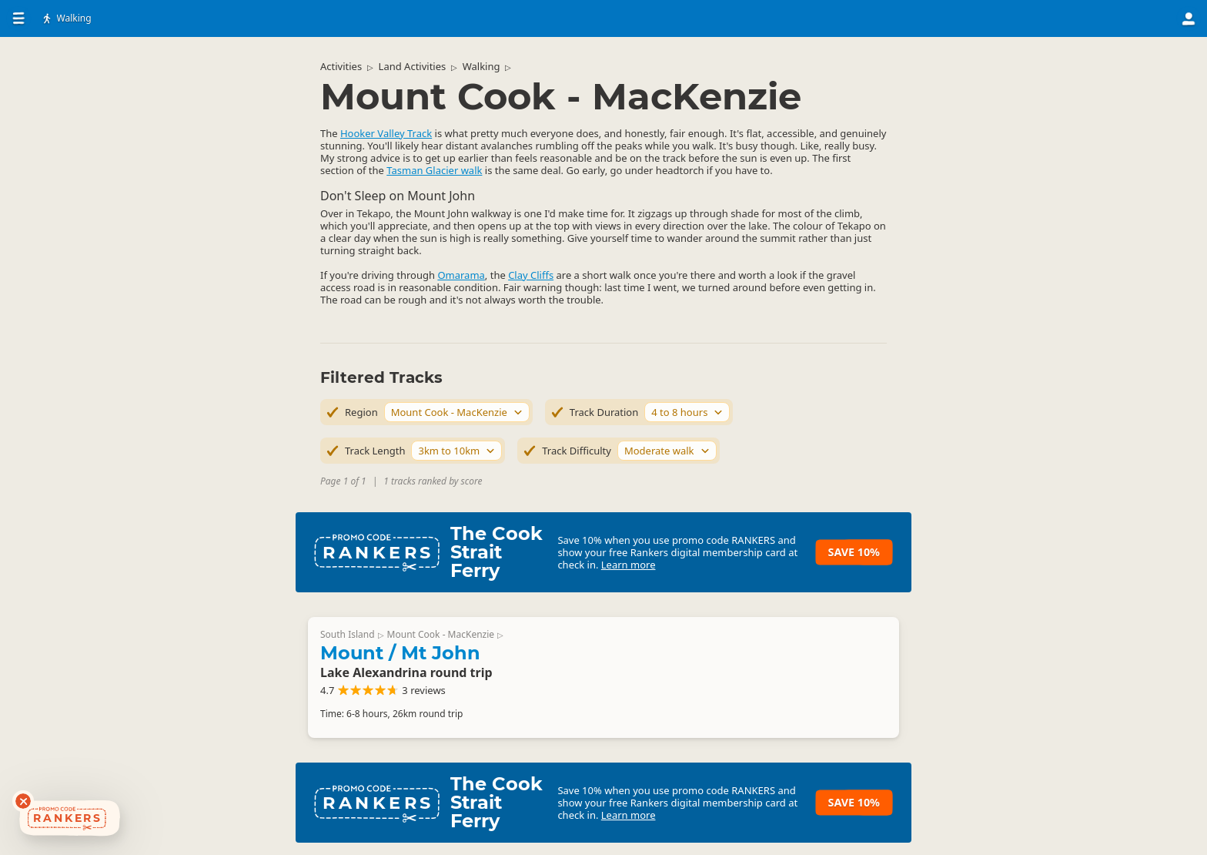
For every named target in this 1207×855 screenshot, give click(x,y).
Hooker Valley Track (386, 133)
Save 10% (854, 552)
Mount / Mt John (400, 653)
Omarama (460, 275)
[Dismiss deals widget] (23, 801)
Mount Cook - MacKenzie (441, 634)
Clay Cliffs (530, 275)
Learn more (628, 565)
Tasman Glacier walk (434, 170)
